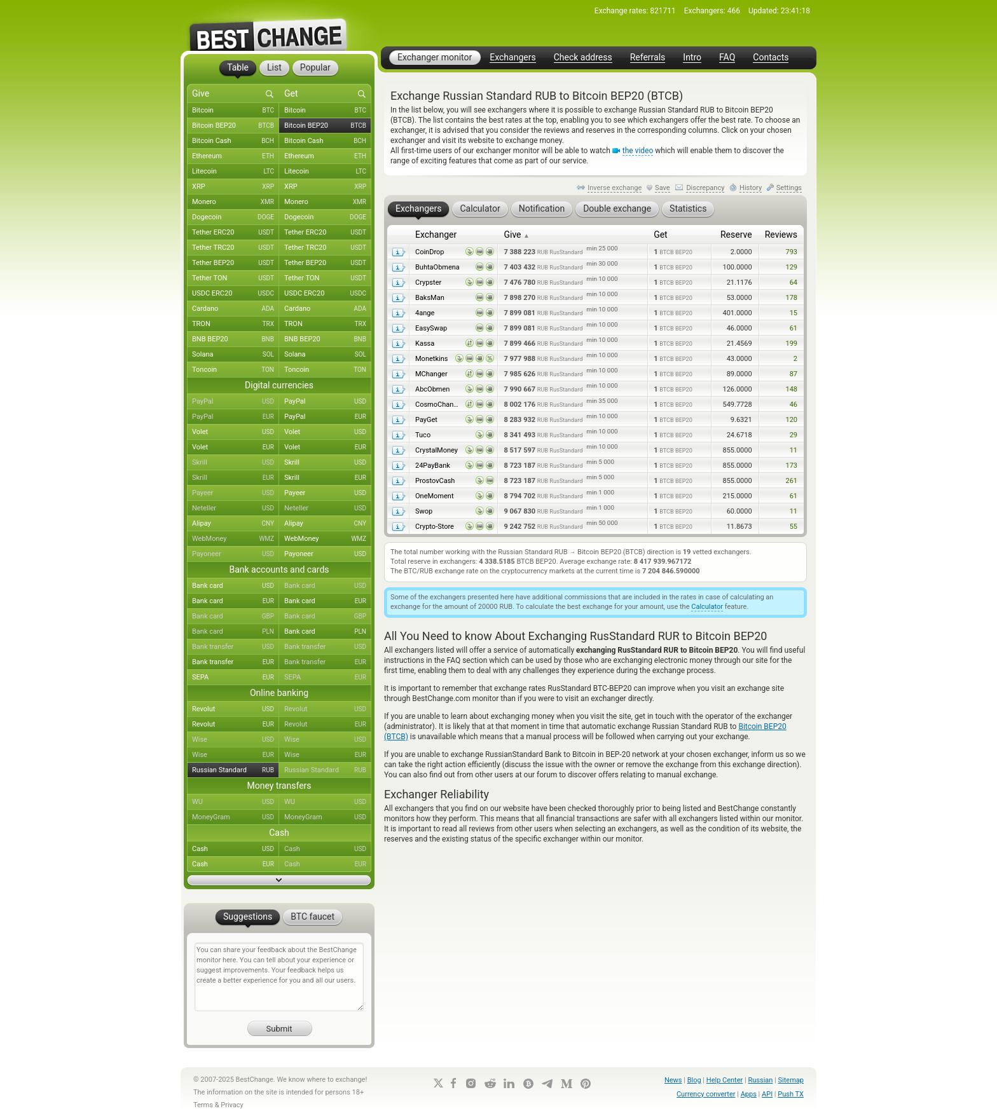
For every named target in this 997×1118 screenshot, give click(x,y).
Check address (583, 57)
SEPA (235, 677)
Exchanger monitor (434, 57)
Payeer (235, 493)
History (750, 188)
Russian (760, 1080)
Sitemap (791, 1080)
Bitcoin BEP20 (235, 125)
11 (793, 450)
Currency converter (706, 1094)
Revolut (235, 709)
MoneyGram (235, 817)
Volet (235, 432)
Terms (203, 1105)
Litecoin (235, 171)
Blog (694, 1080)
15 (793, 313)
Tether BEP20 (235, 263)
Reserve (736, 234)
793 (791, 252)
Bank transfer (235, 647)
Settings (789, 188)
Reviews (781, 234)
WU (235, 802)
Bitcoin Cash (235, 141)
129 (791, 267)
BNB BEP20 (235, 339)
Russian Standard (235, 770)
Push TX (791, 1094)
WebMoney (235, 539)
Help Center (724, 1080)
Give (516, 234)
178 (791, 298)
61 (793, 328)
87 (793, 374)
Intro (692, 57)
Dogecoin (235, 217)
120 (791, 420)
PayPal (235, 401)
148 (791, 389)
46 (793, 404)
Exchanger (436, 234)
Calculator (707, 607)
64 (793, 282)
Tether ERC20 (235, 232)
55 (793, 526)
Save (662, 188)
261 (791, 481)
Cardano (235, 309)
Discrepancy (705, 188)
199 (791, 343)
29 (793, 435)
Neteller (235, 508)
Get (661, 234)
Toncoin (235, 370)
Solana (235, 354)
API (767, 1094)
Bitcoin (235, 110)
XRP (235, 186)
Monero (235, 202)
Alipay (235, 523)
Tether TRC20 (235, 248)
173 (791, 465)
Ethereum (235, 156)
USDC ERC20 (235, 293)
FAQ (727, 57)
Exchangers (512, 57)
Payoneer (235, 554)
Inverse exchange (615, 188)
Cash (235, 849)
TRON (235, 324)
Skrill (235, 462)
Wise (235, 739)
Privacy (232, 1105)
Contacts (770, 57)
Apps (749, 1094)
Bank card (235, 586)
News (673, 1080)
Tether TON (235, 278)
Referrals (648, 57)
